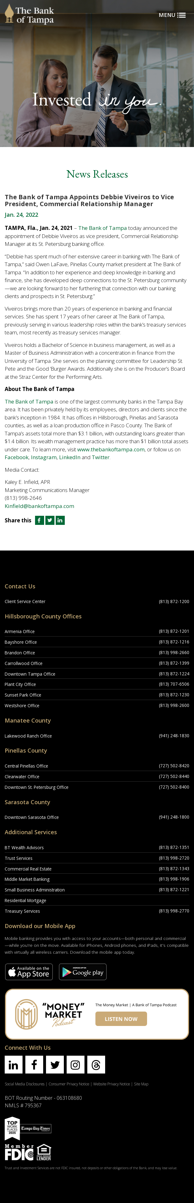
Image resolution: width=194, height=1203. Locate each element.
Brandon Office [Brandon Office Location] (20, 653)
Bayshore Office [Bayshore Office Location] (21, 642)
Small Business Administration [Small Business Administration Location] (35, 890)
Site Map (141, 1083)
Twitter (101, 457)
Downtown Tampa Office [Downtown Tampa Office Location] (30, 674)
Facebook (16, 457)
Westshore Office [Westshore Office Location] (22, 705)
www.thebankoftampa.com (111, 449)
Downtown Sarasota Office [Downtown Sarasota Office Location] (32, 817)
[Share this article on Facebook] (39, 520)
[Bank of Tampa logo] (29, 8)
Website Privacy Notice (111, 1083)
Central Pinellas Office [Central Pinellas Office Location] (26, 766)
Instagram (44, 457)
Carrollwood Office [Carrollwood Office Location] (24, 663)
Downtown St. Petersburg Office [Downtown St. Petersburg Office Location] (37, 787)
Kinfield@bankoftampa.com (39, 506)
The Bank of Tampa (102, 227)
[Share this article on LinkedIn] (60, 520)
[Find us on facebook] (34, 1065)
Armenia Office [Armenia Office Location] (20, 631)
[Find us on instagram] (75, 1065)
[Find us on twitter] (55, 1065)
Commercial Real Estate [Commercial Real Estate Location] (28, 869)
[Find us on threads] (96, 1065)
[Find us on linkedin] (14, 1065)
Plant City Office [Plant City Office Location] (20, 684)
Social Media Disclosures (24, 1083)
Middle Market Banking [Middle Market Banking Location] (27, 879)
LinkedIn (69, 457)
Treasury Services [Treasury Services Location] (22, 911)
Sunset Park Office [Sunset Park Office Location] (23, 695)
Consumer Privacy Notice (68, 1083)
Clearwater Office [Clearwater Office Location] (22, 776)
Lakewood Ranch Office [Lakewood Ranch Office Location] (28, 736)
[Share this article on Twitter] (50, 520)
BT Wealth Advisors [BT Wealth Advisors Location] (24, 847)
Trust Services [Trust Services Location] (19, 858)
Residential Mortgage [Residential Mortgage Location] (25, 900)
